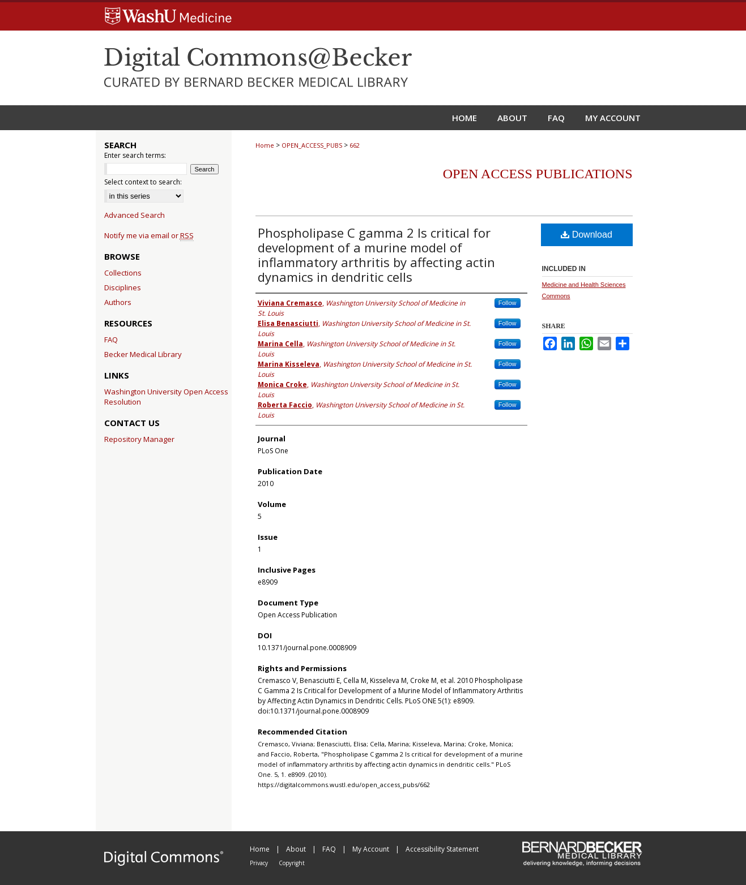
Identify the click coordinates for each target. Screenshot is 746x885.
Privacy (260, 863)
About (297, 849)
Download (586, 234)
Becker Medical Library (143, 354)
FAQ (111, 339)
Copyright (292, 863)
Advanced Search (134, 215)
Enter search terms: (135, 155)
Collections (123, 273)
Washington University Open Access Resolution (166, 396)
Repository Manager (139, 439)
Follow (507, 302)
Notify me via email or (149, 235)
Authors (117, 302)
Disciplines (122, 287)
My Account (371, 849)
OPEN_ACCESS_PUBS (312, 145)
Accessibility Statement (442, 849)
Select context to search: (143, 182)
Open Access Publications (538, 173)
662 (354, 145)
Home (264, 145)
